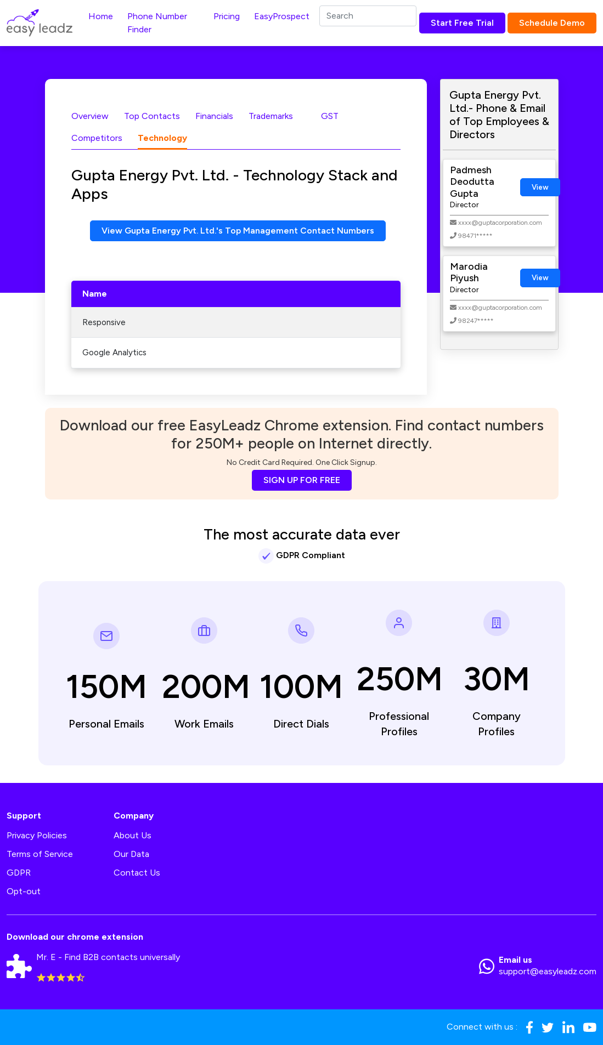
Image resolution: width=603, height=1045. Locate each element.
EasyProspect (281, 16)
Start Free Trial (462, 23)
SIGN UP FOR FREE (301, 480)
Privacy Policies (37, 836)
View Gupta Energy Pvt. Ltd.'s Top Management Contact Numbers (238, 230)
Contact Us (137, 873)
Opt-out (24, 892)
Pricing (226, 16)
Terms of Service (40, 854)
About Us (132, 836)
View (540, 187)
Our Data (131, 854)
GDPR (19, 873)
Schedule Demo (552, 23)
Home (100, 16)
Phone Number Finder (157, 23)
